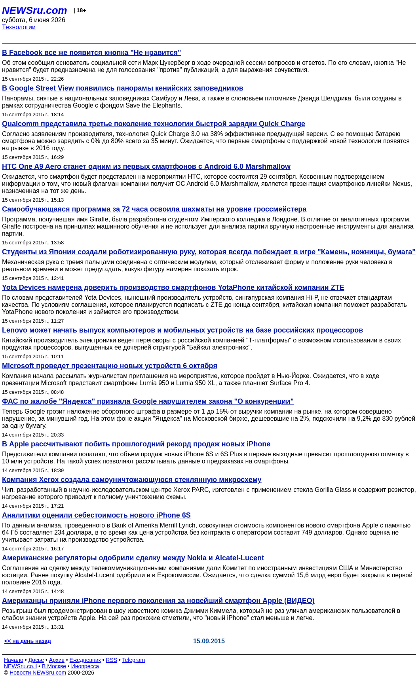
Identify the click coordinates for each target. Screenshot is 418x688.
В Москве (54, 666)
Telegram (133, 660)
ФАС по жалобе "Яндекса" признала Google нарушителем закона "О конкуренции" (148, 401)
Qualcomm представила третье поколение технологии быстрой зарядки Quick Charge (153, 124)
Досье (36, 660)
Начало (13, 660)
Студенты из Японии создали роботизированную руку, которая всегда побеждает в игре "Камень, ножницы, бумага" (209, 252)
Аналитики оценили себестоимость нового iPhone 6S (96, 515)
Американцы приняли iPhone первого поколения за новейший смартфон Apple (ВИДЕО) (158, 601)
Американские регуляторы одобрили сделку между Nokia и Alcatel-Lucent (133, 558)
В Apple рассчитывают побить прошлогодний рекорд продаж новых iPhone (136, 444)
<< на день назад (27, 641)
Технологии (19, 27)
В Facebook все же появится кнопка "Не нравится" (91, 53)
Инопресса (85, 666)
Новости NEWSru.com (38, 672)
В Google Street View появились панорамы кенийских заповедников (122, 88)
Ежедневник (85, 660)
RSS (111, 660)
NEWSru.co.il (20, 666)
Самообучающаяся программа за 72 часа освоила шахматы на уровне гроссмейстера (154, 209)
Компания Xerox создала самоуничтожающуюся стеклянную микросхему (132, 480)
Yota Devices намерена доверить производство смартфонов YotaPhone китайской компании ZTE (173, 287)
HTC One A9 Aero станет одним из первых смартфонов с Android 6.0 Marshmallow (146, 166)
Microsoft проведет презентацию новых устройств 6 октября (109, 366)
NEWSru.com (34, 10)
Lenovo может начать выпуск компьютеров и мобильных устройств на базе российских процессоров (182, 330)
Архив (57, 660)
